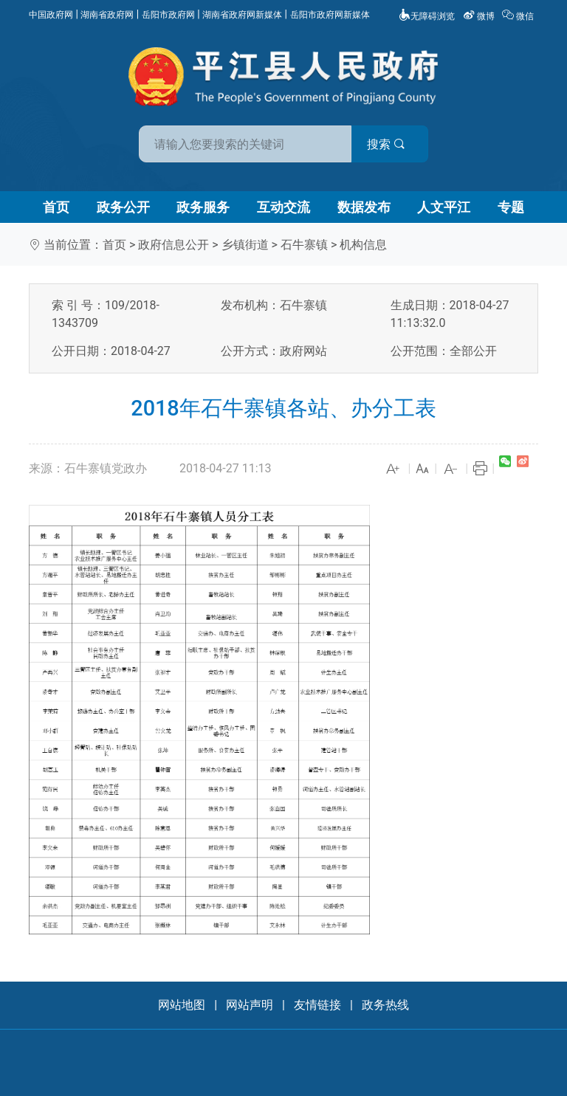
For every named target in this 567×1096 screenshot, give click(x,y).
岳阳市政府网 (168, 15)
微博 (480, 16)
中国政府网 (51, 15)
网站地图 (181, 1005)
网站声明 (249, 1005)
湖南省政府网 (107, 15)
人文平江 (443, 207)
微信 (519, 16)
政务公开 (123, 207)
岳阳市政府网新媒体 (330, 15)
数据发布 (364, 207)
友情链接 (317, 1005)
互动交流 (283, 207)
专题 (511, 207)
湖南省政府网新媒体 (242, 15)
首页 (56, 207)
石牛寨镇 (304, 245)
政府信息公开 (173, 245)
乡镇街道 (245, 245)
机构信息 (363, 245)
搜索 (389, 144)
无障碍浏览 (427, 16)
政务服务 (203, 207)
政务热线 (385, 1005)
